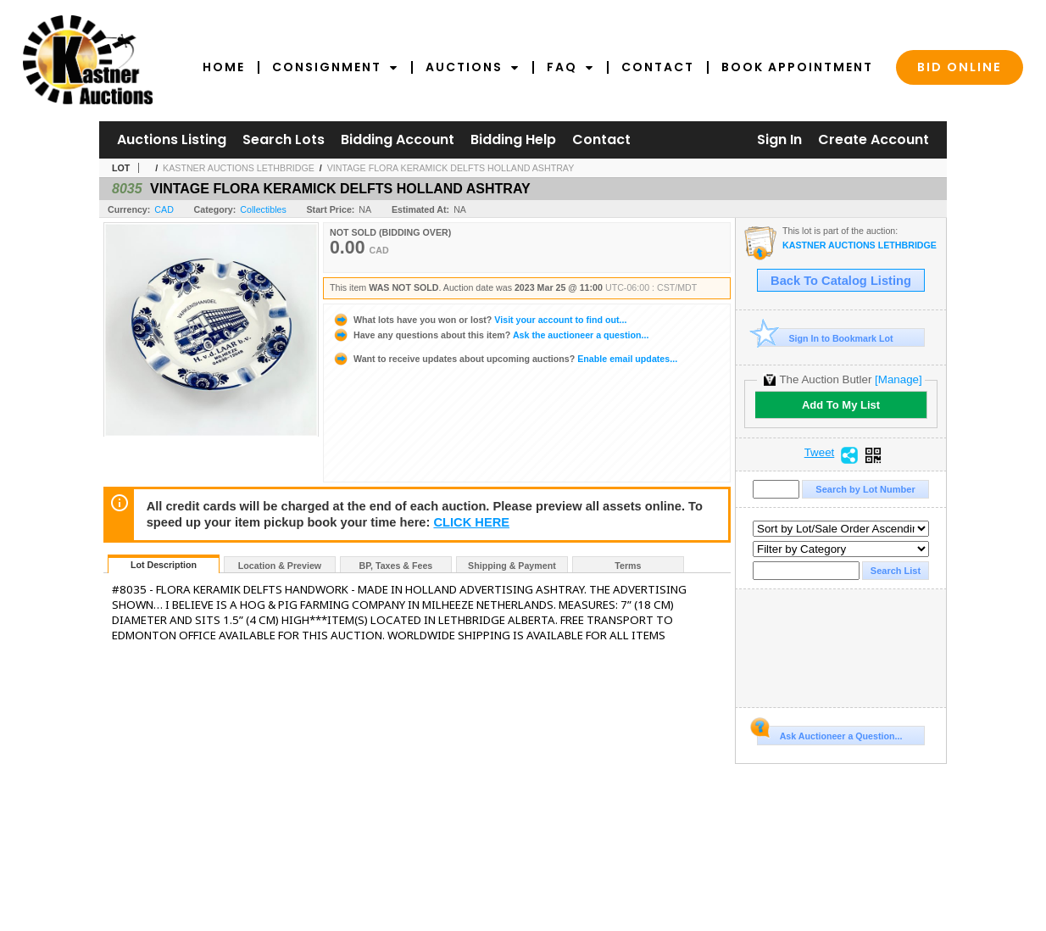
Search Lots (283, 139)
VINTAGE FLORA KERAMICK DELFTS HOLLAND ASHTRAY (451, 168)
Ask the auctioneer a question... (490, 335)
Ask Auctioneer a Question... (829, 733)
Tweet (819, 453)
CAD (164, 209)
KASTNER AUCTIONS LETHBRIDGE (238, 168)
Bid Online (959, 67)
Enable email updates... (504, 359)
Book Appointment (797, 67)
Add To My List (841, 405)
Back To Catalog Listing (841, 280)
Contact (657, 67)
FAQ (570, 67)
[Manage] (898, 379)
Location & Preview (279, 565)
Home (224, 67)
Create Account (873, 139)
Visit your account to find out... (479, 320)
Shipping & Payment (512, 565)
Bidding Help (513, 139)
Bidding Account (397, 139)
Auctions (473, 67)
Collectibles (263, 209)
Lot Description (164, 565)
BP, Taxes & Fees (396, 565)
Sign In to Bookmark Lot (825, 338)
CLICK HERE (471, 522)
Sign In (779, 139)
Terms (628, 565)
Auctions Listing (171, 139)
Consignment (335, 67)
